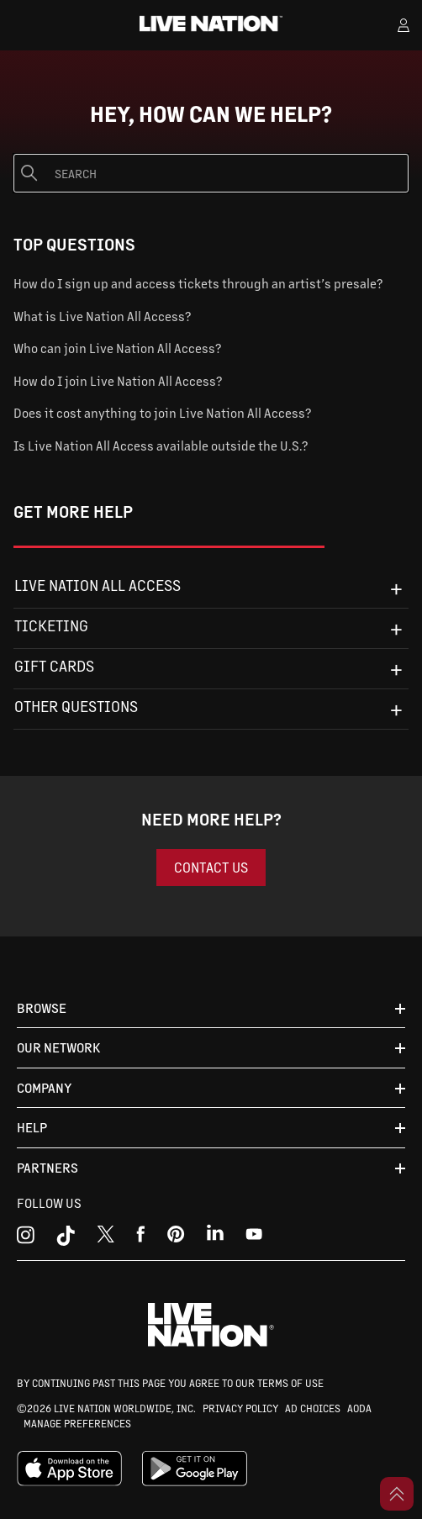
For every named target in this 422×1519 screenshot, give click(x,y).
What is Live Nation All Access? (102, 316)
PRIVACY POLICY (240, 1408)
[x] (105, 1238)
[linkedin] (215, 1238)
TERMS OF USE (290, 1383)
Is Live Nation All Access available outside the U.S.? (160, 445)
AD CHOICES (312, 1408)
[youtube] (176, 1238)
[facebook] (140, 1238)
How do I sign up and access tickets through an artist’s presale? (197, 283)
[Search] (211, 173)
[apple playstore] (69, 1482)
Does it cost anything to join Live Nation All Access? (162, 412)
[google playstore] (194, 1482)
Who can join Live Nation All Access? (117, 348)
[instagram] (25, 1238)
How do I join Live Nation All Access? (117, 380)
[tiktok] (65, 1238)
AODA (359, 1408)
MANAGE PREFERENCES (77, 1423)
